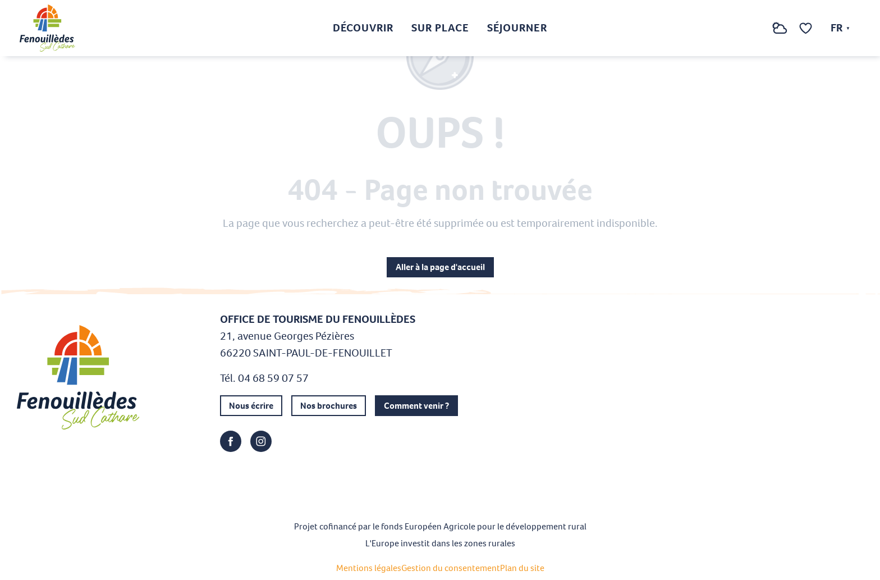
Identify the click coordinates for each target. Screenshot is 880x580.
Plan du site (522, 568)
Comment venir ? (416, 406)
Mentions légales (368, 568)
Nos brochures (328, 406)
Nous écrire (251, 406)
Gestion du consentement (450, 568)
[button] (757, 28)
